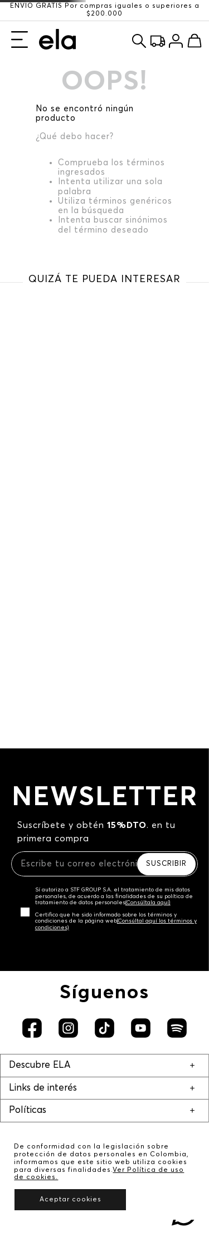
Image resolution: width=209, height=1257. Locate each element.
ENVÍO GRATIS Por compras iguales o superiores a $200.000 (105, 10)
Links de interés (43, 1088)
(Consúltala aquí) (148, 902)
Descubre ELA (39, 1065)
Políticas (27, 1110)
